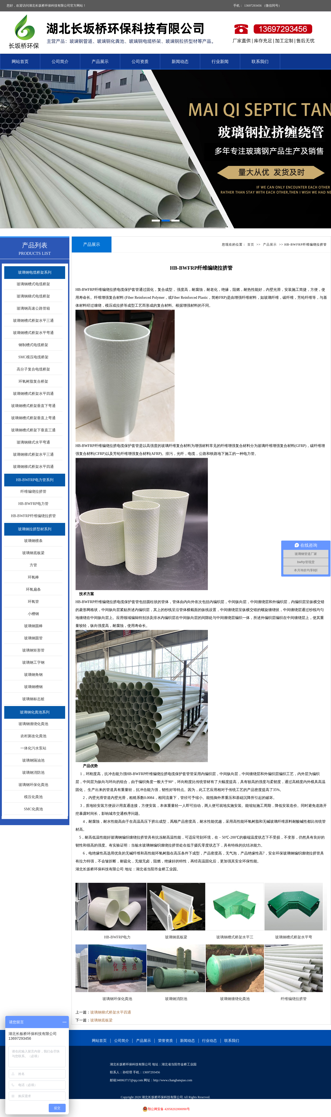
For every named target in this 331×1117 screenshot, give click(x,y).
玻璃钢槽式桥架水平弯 (297, 937)
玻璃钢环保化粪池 (33, 785)
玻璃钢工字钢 (33, 662)
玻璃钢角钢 (33, 675)
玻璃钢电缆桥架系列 (34, 272)
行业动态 (209, 1041)
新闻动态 (180, 61)
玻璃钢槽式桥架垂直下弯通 (33, 406)
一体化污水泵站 (33, 748)
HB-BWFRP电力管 (33, 504)
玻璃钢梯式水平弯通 (33, 442)
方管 (33, 565)
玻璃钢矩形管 (33, 650)
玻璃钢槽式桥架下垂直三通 (33, 430)
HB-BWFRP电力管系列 (34, 480)
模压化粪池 (33, 797)
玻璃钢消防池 (33, 773)
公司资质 (140, 61)
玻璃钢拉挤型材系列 (34, 529)
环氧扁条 (33, 589)
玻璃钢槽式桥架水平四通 (33, 394)
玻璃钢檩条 (33, 541)
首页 (250, 244)
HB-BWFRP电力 (121, 937)
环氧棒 (33, 577)
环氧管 (33, 602)
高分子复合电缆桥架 (33, 369)
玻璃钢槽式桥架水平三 (238, 937)
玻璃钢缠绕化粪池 (33, 724)
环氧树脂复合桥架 (33, 381)
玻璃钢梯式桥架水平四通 (33, 467)
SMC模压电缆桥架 (33, 357)
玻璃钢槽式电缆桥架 (33, 284)
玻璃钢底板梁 (33, 553)
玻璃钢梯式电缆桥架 (33, 296)
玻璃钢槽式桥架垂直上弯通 (33, 418)
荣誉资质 (165, 1041)
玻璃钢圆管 (33, 638)
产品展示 (100, 61)
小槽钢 (33, 614)
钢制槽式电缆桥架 (33, 345)
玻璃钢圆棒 (33, 626)
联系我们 (260, 61)
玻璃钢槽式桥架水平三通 (33, 321)
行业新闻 (220, 61)
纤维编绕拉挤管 (33, 492)
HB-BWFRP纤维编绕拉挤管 (33, 516)
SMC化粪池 (33, 809)
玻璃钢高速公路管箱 (33, 308)
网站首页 (20, 61)
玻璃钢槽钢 (33, 687)
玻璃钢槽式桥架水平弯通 (33, 333)
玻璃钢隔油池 (33, 760)
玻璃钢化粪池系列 (35, 712)
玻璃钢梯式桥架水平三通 (33, 454)
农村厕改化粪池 (33, 736)
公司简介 (60, 61)
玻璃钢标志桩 (33, 699)
